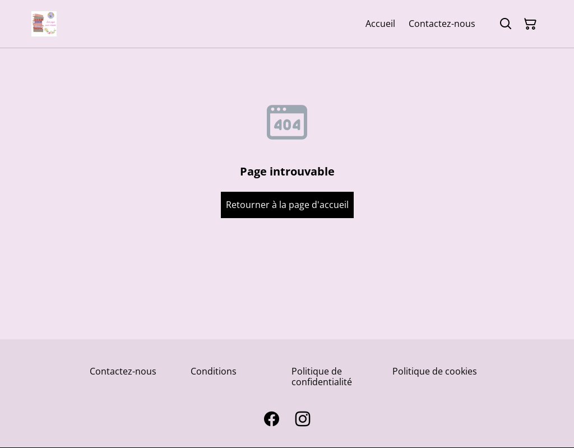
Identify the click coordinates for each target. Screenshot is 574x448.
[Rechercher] (505, 24)
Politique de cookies (434, 371)
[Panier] (530, 24)
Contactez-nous (123, 371)
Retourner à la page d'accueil (287, 204)
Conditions (214, 371)
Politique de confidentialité (321, 376)
